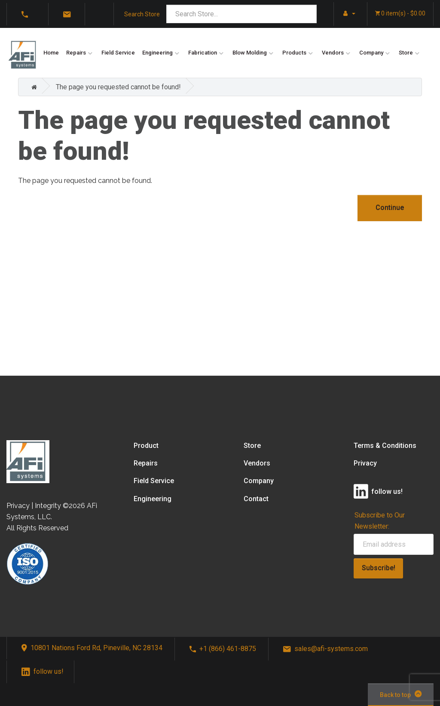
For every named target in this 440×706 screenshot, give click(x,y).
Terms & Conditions (385, 445)
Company (371, 52)
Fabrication (202, 52)
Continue (390, 208)
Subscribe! (378, 568)
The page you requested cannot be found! (118, 87)
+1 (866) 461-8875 (222, 649)
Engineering (157, 52)
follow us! (42, 671)
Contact (256, 499)
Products (294, 52)
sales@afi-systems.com (325, 649)
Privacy (365, 463)
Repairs (76, 52)
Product (146, 445)
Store (406, 52)
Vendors (333, 52)
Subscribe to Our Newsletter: (379, 520)
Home (51, 52)
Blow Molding (249, 52)
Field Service (118, 52)
